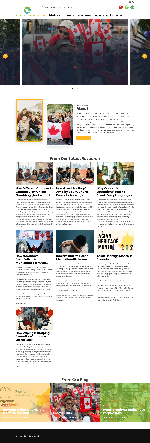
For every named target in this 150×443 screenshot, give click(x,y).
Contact (118, 15)
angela (25, 417)
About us (84, 140)
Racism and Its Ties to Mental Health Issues (70, 257)
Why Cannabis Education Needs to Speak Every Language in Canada (112, 193)
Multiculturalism (56, 15)
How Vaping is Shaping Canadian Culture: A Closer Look (30, 336)
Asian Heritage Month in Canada (112, 257)
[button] (5, 56)
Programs (71, 15)
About (80, 15)
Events (98, 15)
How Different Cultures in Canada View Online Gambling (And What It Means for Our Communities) (31, 195)
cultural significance (27, 347)
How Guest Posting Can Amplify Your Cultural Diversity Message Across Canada (71, 193)
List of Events (62, 413)
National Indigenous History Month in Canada (23, 411)
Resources (89, 15)
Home (44, 15)
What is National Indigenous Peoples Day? (124, 411)
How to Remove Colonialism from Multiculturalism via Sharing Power (28, 261)
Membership (108, 15)
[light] (130, 2)
